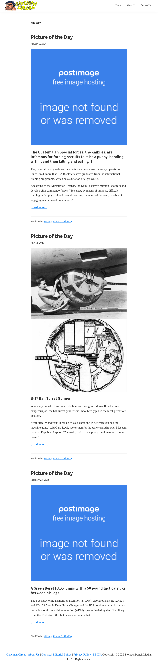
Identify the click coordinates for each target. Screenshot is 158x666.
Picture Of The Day (62, 221)
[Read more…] (40, 207)
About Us (33, 654)
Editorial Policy (62, 654)
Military (48, 221)
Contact (46, 654)
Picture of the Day (52, 37)
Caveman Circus (16, 654)
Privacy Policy (82, 654)
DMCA (97, 654)
